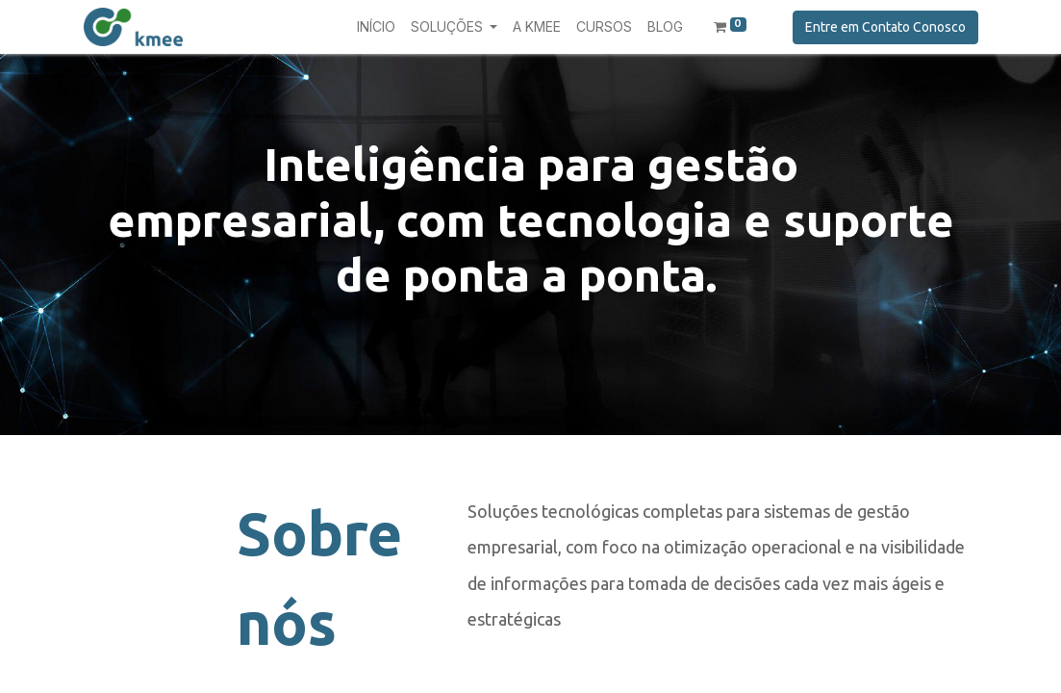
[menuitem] (376, 26)
